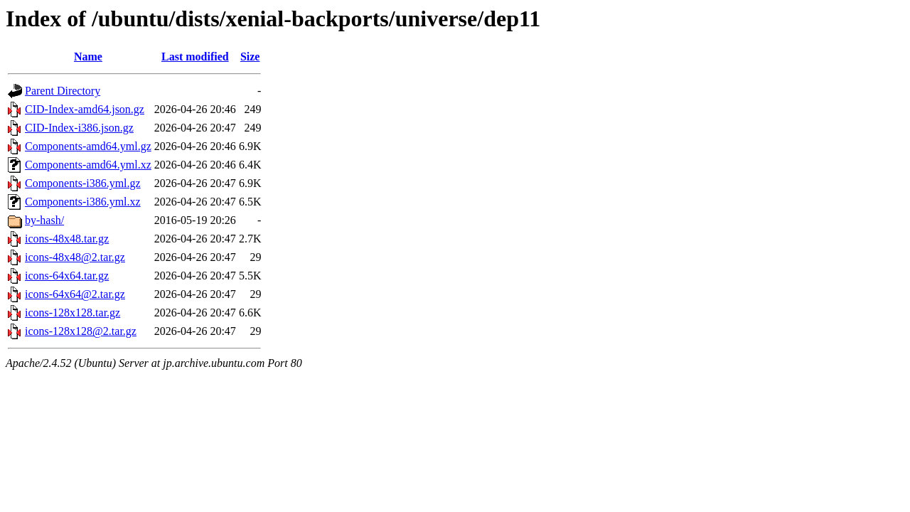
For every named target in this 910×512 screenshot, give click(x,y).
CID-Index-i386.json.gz (79, 128)
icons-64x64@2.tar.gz (75, 294)
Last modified (195, 56)
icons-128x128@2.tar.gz (80, 331)
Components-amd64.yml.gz (88, 146)
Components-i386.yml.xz (83, 202)
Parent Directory (62, 91)
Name (88, 56)
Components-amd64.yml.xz (88, 165)
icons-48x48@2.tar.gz (75, 257)
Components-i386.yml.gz (83, 183)
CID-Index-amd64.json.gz (84, 109)
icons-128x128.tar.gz (72, 312)
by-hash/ (44, 220)
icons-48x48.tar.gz (67, 239)
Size (250, 56)
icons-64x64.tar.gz (67, 276)
